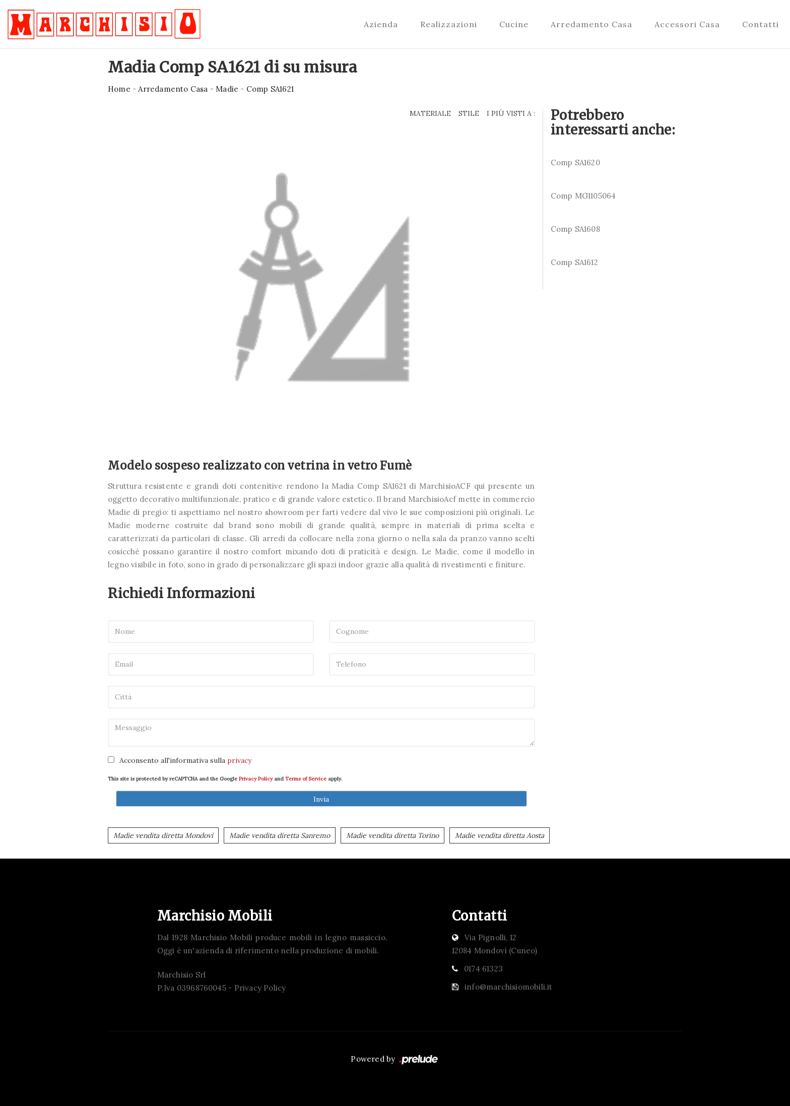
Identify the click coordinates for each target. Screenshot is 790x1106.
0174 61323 (483, 968)
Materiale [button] (430, 113)
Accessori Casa (687, 24)
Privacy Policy (256, 778)
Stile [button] (468, 113)
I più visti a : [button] (511, 113)
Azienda (381, 24)
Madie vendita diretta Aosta (499, 835)
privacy (239, 760)
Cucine (514, 24)
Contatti (760, 24)
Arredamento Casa (591, 24)
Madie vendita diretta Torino (392, 835)
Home (119, 89)
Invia (321, 799)
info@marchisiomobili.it (509, 987)
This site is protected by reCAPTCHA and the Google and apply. (225, 778)
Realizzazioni (448, 24)
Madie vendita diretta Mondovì (163, 835)
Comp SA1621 (270, 89)
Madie (227, 89)
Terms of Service (305, 778)
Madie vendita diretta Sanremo (279, 835)
